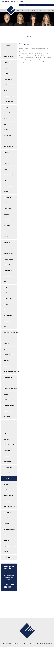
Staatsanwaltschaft (8, 411)
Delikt (5, 124)
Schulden (6, 383)
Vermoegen (6, 484)
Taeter (5, 433)
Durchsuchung (7, 135)
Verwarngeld (7, 501)
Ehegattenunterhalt (8, 146)
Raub (5, 349)
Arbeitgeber (6, 68)
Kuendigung (6, 293)
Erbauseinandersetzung (9, 174)
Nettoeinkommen (8, 321)
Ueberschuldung (7, 456)
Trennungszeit (7, 450)
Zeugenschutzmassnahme (10, 546)
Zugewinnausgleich (8, 557)
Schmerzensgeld (8, 377)
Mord (5, 309)
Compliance (6, 107)
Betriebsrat (6, 90)
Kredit (5, 281)
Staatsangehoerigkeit (9, 405)
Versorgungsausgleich (9, 495)
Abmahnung (7, 45)
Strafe (5, 422)
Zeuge (5, 534)
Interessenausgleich (8, 259)
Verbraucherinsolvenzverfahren (10, 473)
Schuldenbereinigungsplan (10, 388)
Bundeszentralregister (9, 96)
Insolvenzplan (7, 242)
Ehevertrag (6, 163)
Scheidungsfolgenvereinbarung (10, 371)
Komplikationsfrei (8, 276)
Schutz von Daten (8, 113)
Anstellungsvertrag (8, 56)
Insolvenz (6, 236)
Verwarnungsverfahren (9, 506)
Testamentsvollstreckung (10, 444)
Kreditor (5, 287)
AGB (5, 51)
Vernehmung (7, 489)
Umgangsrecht (7, 461)
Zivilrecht (6, 551)
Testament (6, 439)
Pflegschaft (6, 343)
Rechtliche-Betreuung (9, 354)
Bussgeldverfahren (8, 101)
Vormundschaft (7, 512)
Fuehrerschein (7, 214)
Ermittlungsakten (8, 197)
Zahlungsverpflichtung (9, 529)
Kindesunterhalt (7, 264)
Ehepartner (6, 152)
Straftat (5, 428)
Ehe (4, 141)
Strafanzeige (7, 416)
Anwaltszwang (7, 62)
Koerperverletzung (8, 270)
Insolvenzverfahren (8, 248)
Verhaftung (6, 478)
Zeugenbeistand (7, 540)
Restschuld (6, 360)
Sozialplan (6, 399)
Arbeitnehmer (7, 73)
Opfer (5, 326)
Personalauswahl (8, 338)
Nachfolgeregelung (8, 315)
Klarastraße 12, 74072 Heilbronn (13, 643)
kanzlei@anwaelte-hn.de (46, 5)
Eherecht (6, 158)
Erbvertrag (6, 191)
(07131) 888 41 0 (30, 643)
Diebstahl (6, 129)
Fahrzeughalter (7, 208)
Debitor (5, 118)
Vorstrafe (6, 518)
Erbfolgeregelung (8, 186)
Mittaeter (6, 304)
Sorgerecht (6, 394)
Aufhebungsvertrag (8, 84)
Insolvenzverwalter (8, 253)
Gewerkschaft (7, 219)
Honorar (5, 231)
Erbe (5, 180)
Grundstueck (7, 225)
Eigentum (6, 169)
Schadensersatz (7, 366)
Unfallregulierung (8, 467)
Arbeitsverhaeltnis (8, 79)
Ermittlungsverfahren (9, 203)
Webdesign (6, 523)
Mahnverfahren (7, 298)
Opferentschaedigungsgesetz (10, 332)
